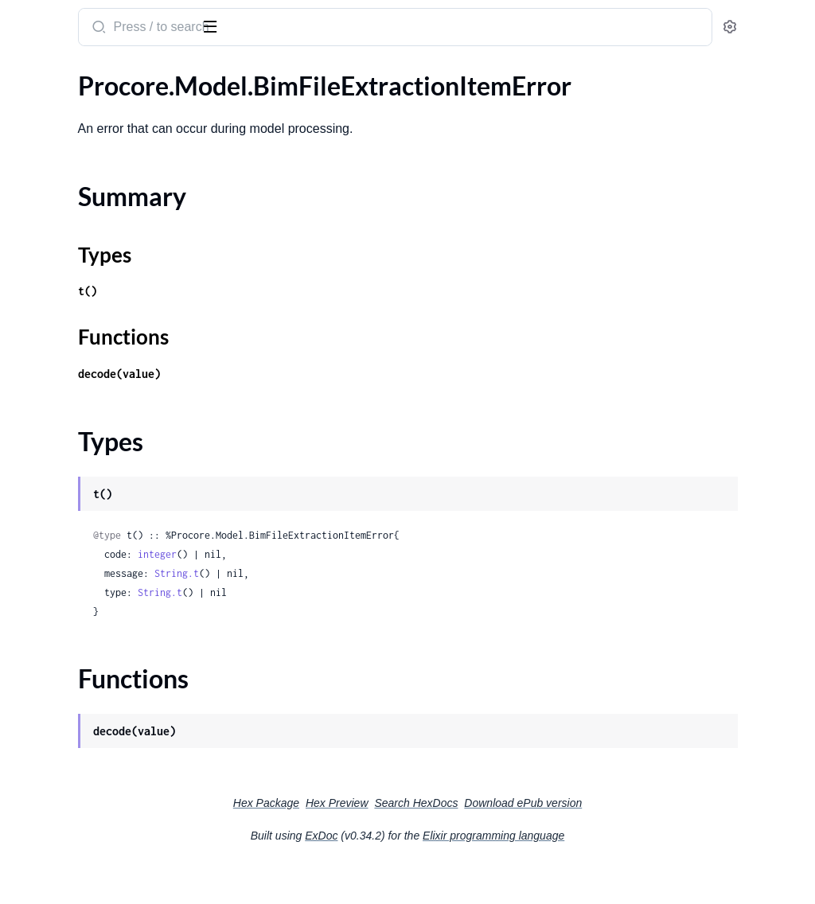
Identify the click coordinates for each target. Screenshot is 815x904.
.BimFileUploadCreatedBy (83, 266)
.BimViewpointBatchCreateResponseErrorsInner (113, 610)
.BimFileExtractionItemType (88, 201)
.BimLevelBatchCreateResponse (99, 395)
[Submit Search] (306, 29)
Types (42, 154)
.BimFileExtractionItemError (89, 107)
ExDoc (440, 873)
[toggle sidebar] (218, 25)
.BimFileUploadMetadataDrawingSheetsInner (113, 330)
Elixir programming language (613, 873)
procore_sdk (54, 19)
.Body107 (38, 867)
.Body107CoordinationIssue (89, 889)
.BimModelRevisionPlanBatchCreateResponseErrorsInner (113, 481)
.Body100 (38, 695)
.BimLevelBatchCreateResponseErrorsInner (113, 416)
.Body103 (38, 760)
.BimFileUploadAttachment (87, 244)
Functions (53, 173)
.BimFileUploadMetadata (81, 309)
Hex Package (386, 841)
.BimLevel (38, 373)
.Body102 (38, 738)
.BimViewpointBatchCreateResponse (113, 588)
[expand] (223, 107)
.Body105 (38, 824)
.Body (27, 631)
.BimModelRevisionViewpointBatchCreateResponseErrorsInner (113, 524)
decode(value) (328, 412)
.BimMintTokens (56, 438)
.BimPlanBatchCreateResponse (97, 545)
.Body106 (38, 846)
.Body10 (34, 674)
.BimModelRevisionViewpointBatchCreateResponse (113, 502)
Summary (52, 134)
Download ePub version (642, 841)
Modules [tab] (89, 74)
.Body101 (38, 717)
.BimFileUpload (54, 223)
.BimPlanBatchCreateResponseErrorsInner (113, 567)
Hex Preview (456, 841)
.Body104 (38, 781)
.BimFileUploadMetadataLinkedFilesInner (113, 352)
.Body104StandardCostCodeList (101, 803)
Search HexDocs (535, 841)
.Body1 (31, 652)
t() (296, 329)
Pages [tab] (28, 74)
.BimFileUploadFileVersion (85, 287)
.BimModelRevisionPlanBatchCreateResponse (113, 459)
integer (365, 592)
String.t (385, 612)
